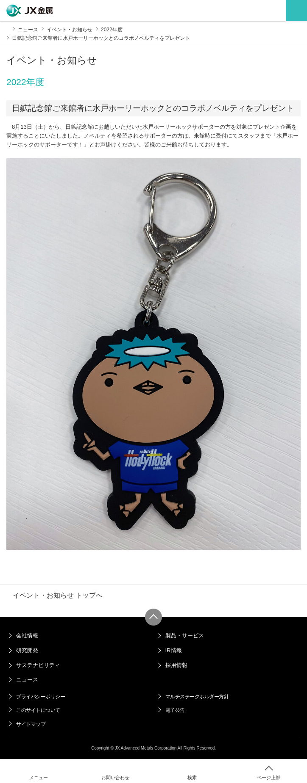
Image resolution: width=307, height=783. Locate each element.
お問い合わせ (115, 777)
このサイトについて (38, 710)
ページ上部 (268, 777)
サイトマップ (30, 724)
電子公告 (175, 710)
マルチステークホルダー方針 (197, 697)
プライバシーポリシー (40, 697)
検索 (192, 777)
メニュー (38, 777)
